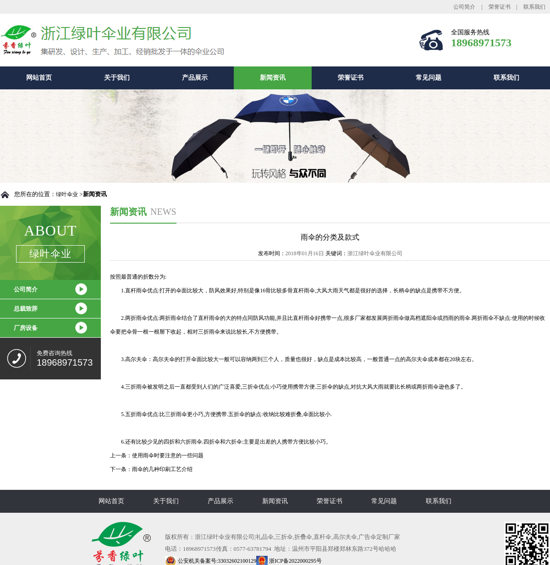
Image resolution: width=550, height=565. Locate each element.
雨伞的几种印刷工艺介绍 (162, 469)
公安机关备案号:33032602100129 (210, 561)
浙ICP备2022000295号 (289, 561)
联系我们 (534, 7)
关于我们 (117, 77)
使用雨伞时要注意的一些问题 (168, 455)
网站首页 (39, 77)
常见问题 (428, 77)
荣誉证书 (500, 7)
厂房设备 (26, 327)
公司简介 (464, 7)
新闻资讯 (273, 77)
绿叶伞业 (67, 194)
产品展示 (195, 77)
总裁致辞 (26, 308)
